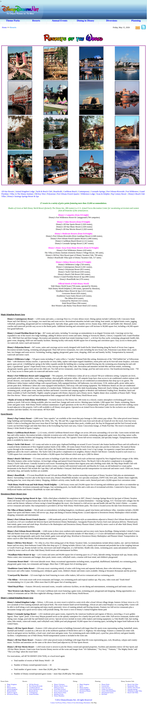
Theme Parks (13, 20)
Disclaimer (87, 703)
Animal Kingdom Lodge (24, 191)
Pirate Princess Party (60, 692)
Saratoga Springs (133, 689)
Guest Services (106, 687)
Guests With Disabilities (109, 691)
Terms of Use (71, 703)
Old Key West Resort (134, 687)
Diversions (111, 20)
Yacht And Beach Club (35, 689)
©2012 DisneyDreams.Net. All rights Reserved (73, 700)
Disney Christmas (59, 684)
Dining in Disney (85, 20)
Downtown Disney (12, 694)
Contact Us (53, 703)
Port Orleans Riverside (35, 686)
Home (4, 27)
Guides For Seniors (107, 689)
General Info (105, 686)
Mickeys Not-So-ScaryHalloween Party (61, 686)
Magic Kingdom (12, 684)
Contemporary (33, 692)
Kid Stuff (104, 694)
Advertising (79, 703)
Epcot (8, 686)
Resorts (36, 20)
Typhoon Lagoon (12, 692)
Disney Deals (105, 684)
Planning (136, 20)
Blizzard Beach (11, 691)
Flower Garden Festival (61, 691)
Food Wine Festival (59, 689)
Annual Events (59, 20)
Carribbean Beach (34, 687)
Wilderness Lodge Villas (135, 691)
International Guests (108, 692)
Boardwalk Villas (133, 686)
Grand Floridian (34, 694)
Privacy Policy (62, 703)
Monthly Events (59, 694)
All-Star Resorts (8, 191)
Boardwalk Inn (33, 691)
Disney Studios (11, 687)
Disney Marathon (59, 696)
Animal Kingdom (12, 689)
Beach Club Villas (133, 684)
